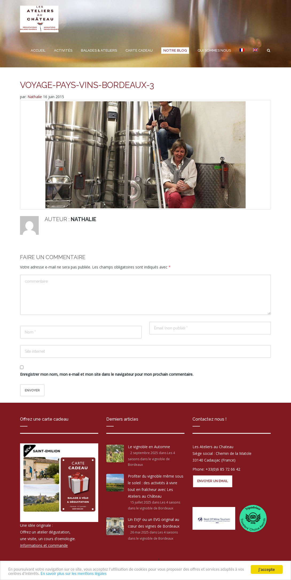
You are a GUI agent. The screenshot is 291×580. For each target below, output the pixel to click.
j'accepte (266, 569)
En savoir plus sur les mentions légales (104, 573)
